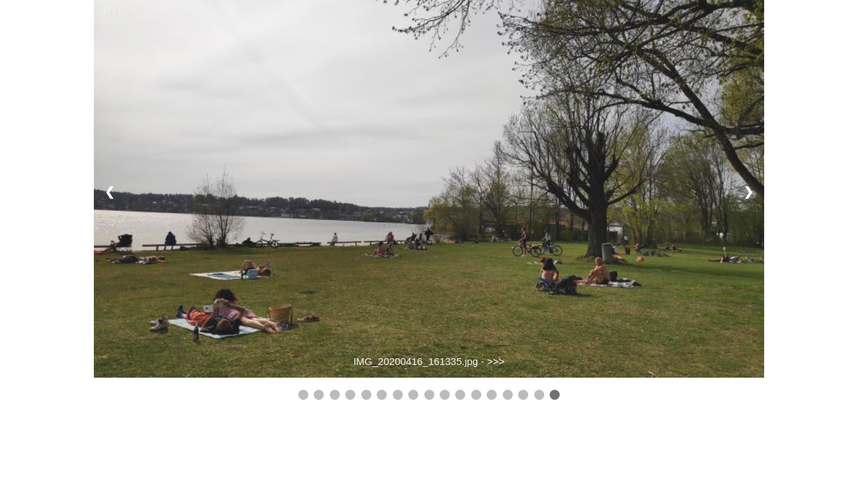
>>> (496, 361)
